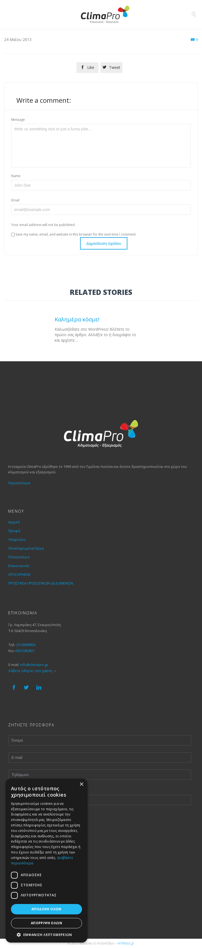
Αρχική (14, 522)
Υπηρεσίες (17, 539)
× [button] (81, 784)
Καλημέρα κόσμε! (77, 319)
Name (16, 176)
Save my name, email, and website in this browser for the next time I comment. (73, 234)
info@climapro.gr (34, 664)
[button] (46, 934)
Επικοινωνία (18, 565)
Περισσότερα (19, 482)
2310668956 (25, 644)
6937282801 (24, 650)
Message (18, 119)
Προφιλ (14, 530)
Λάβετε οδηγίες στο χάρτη (30, 670)
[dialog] (46, 861)
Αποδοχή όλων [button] (46, 909)
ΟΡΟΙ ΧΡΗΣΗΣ (19, 574)
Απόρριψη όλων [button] (46, 923)
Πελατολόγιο (19, 556)
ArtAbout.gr (126, 943)
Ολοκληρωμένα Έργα (26, 548)
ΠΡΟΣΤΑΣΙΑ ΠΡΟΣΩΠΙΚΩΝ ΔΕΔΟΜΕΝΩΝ (40, 583)
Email (15, 200)
